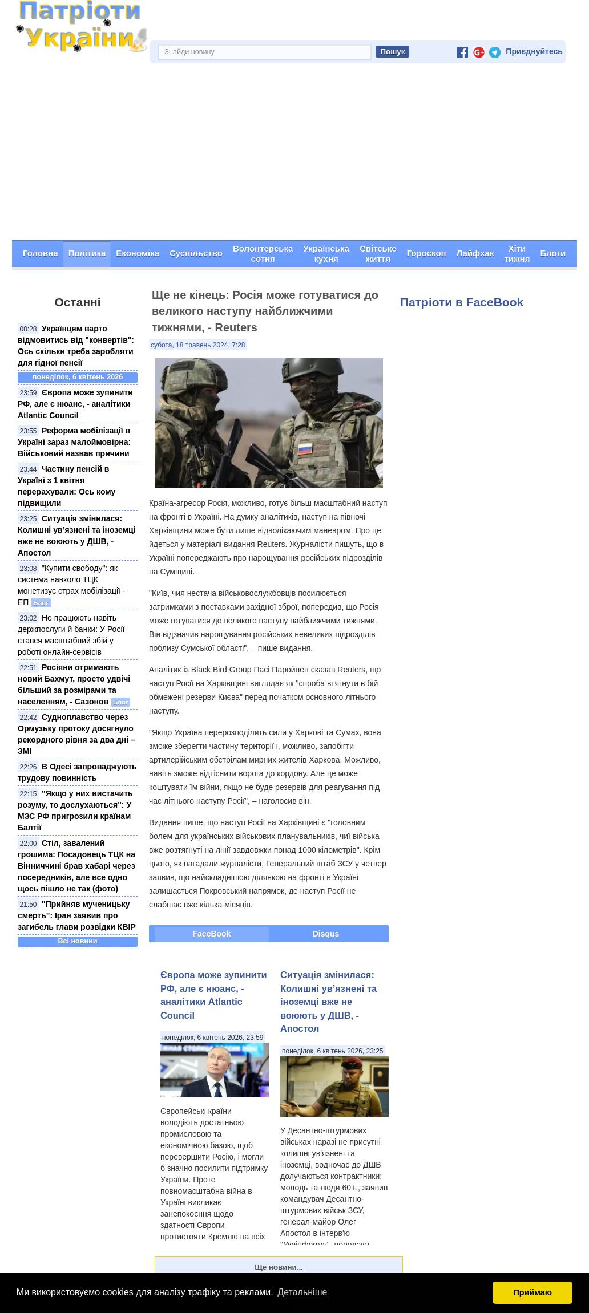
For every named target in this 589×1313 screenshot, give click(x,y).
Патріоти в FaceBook (461, 302)
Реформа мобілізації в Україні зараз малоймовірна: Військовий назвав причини (74, 442)
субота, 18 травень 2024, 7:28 (198, 345)
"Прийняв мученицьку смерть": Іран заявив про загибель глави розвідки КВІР (77, 915)
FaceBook (212, 933)
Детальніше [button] (302, 1292)
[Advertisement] (294, 154)
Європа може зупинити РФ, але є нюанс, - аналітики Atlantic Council (75, 404)
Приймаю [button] (532, 1292)
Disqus (326, 933)
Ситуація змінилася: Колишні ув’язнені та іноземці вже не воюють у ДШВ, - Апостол (328, 1002)
